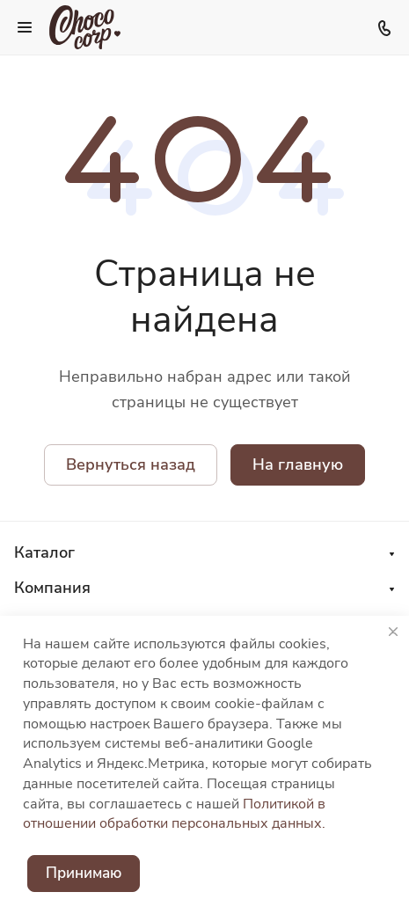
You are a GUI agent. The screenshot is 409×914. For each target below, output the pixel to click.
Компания (52, 587)
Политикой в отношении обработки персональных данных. (174, 814)
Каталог (44, 552)
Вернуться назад (130, 464)
